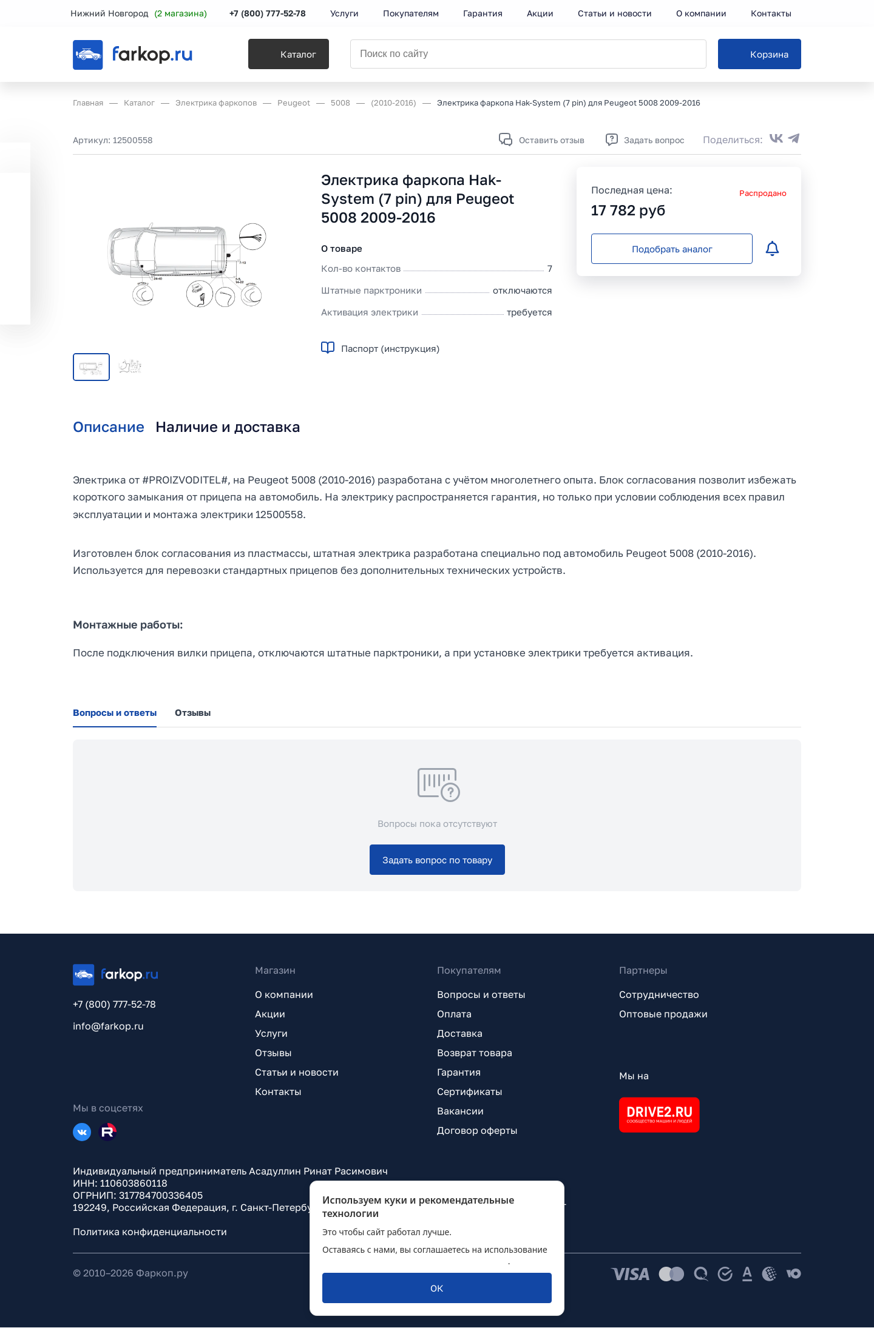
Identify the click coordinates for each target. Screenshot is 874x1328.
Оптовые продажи (663, 1014)
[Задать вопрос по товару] (437, 860)
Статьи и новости (297, 1073)
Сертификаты (470, 1092)
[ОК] (437, 1288)
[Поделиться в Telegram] (794, 139)
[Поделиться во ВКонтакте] (776, 139)
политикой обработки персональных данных (415, 1261)
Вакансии (460, 1111)
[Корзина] (759, 55)
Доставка (460, 1034)
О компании (284, 995)
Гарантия (459, 1073)
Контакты (278, 1092)
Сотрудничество (659, 995)
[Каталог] (283, 55)
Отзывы (273, 1053)
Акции (270, 1014)
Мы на (634, 1076)
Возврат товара (474, 1053)
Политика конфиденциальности (150, 1232)
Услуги (271, 1034)
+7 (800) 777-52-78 (270, 13)
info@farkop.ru (108, 1026)
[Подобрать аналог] (672, 249)
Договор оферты (477, 1131)
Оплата (454, 1014)
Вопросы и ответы (481, 995)
